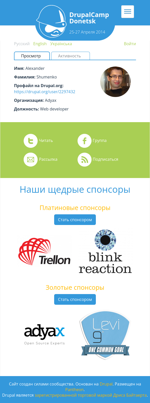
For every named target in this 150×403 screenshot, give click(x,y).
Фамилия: (24, 77)
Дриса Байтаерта (130, 395)
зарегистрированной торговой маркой (73, 395)
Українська (61, 43)
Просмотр (33, 56)
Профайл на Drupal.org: (39, 85)
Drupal (106, 384)
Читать (46, 140)
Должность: (26, 109)
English (40, 43)
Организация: (29, 100)
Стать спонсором (75, 219)
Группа (100, 140)
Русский (22, 43)
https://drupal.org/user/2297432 (44, 91)
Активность (69, 56)
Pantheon (74, 389)
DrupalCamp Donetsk (89, 17)
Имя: (19, 68)
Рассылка (48, 159)
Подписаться (105, 159)
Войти (130, 43)
